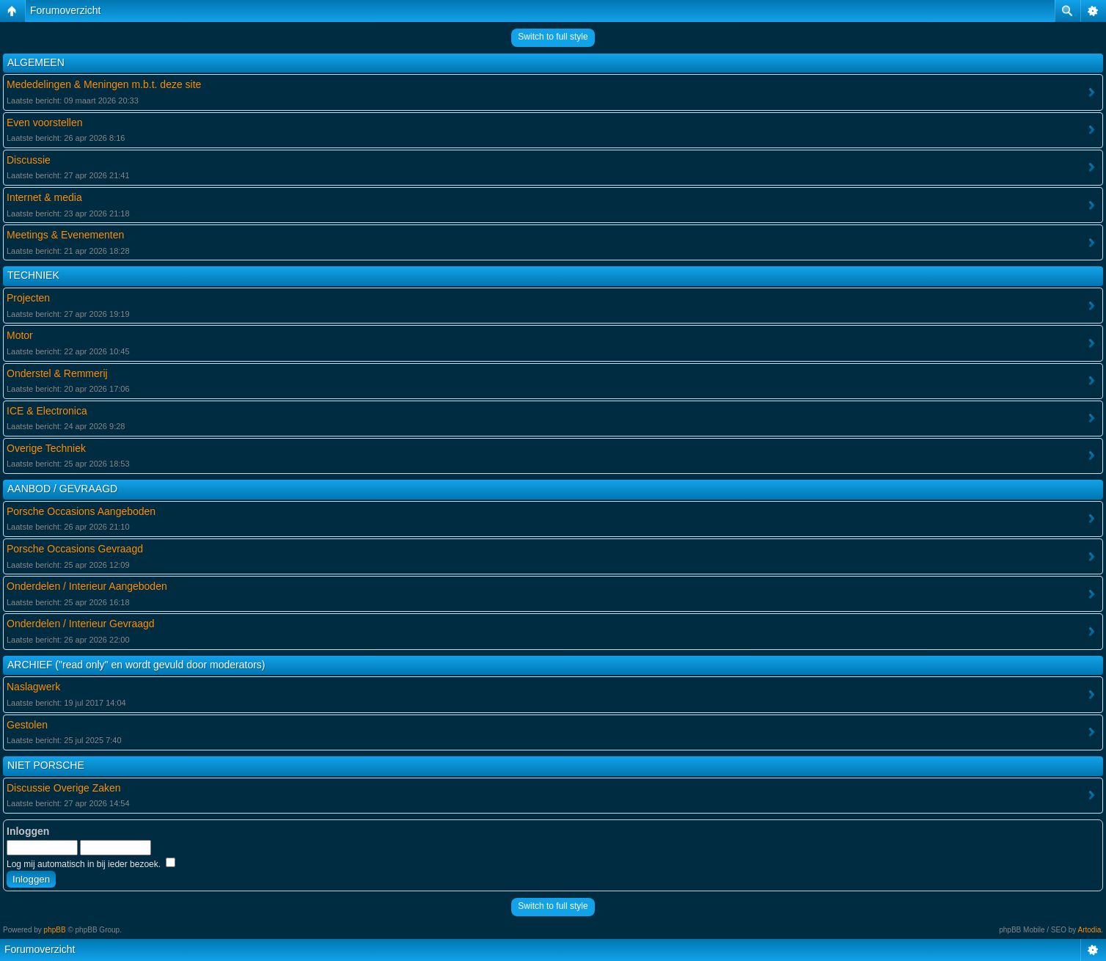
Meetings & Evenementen (65, 235)
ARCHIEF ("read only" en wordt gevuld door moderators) (136, 664)
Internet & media (44, 197)
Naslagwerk (33, 687)
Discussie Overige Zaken (64, 788)
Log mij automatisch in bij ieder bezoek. (91, 864)
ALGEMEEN (36, 62)
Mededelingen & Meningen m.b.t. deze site (104, 84)
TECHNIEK (33, 275)
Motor (20, 335)
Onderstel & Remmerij (57, 373)
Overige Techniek (46, 448)
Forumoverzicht (65, 10)
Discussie (29, 160)
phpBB (55, 930)
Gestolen (27, 725)
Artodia (1090, 930)
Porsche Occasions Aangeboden (81, 511)
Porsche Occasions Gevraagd (75, 549)
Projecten (28, 298)
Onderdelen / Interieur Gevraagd (81, 623)
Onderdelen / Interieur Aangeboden (87, 586)
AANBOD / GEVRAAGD (62, 488)
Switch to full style (552, 37)
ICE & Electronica (47, 411)
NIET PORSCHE (45, 765)
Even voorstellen (45, 122)
